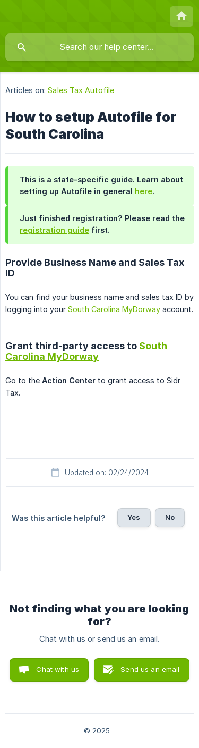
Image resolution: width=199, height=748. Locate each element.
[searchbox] (99, 47)
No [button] (170, 517)
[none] (181, 16)
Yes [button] (133, 517)
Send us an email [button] (149, 669)
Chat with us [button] (57, 669)
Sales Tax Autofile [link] (81, 90)
